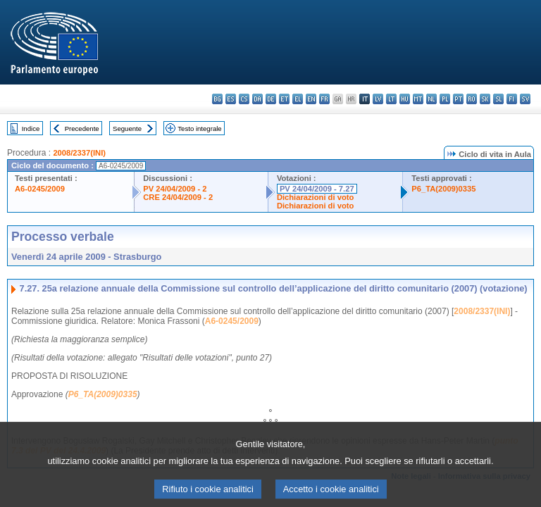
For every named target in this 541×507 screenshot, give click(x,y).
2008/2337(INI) (79, 153)
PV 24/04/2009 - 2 (174, 188)
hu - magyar (404, 99)
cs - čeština (244, 99)
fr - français (324, 99)
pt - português (458, 99)
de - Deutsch (271, 99)
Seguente (127, 128)
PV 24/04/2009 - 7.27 (317, 188)
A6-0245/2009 (40, 188)
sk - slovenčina (485, 99)
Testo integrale (199, 128)
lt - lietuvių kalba (391, 99)
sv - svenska (525, 99)
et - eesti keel (284, 99)
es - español (230, 99)
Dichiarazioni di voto (315, 197)
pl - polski (445, 99)
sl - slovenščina (498, 99)
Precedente (82, 128)
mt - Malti (418, 99)
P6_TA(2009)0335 (443, 188)
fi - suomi (511, 99)
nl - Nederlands (431, 99)
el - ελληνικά (297, 99)
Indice (31, 128)
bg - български (217, 99)
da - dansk (257, 99)
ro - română (471, 99)
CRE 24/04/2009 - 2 (178, 197)
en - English (311, 99)
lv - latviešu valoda (378, 99)
